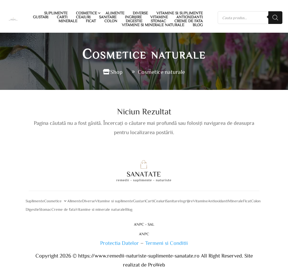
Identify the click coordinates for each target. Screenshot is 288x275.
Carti (62, 17)
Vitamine (159, 17)
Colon (110, 21)
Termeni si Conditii (166, 242)
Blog (198, 25)
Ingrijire (133, 17)
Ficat (91, 21)
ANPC (144, 234)
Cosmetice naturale (161, 72)
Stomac (158, 21)
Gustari (40, 17)
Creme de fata (188, 21)
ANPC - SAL (144, 225)
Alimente (114, 13)
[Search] (275, 17)
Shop (116, 72)
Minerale (67, 21)
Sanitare (107, 17)
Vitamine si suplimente (179, 13)
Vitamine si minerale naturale (153, 25)
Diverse (140, 13)
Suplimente (56, 13)
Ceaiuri (83, 17)
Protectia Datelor (119, 242)
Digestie (134, 21)
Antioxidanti (189, 17)
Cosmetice (86, 13)
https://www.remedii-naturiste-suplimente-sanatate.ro (139, 255)
